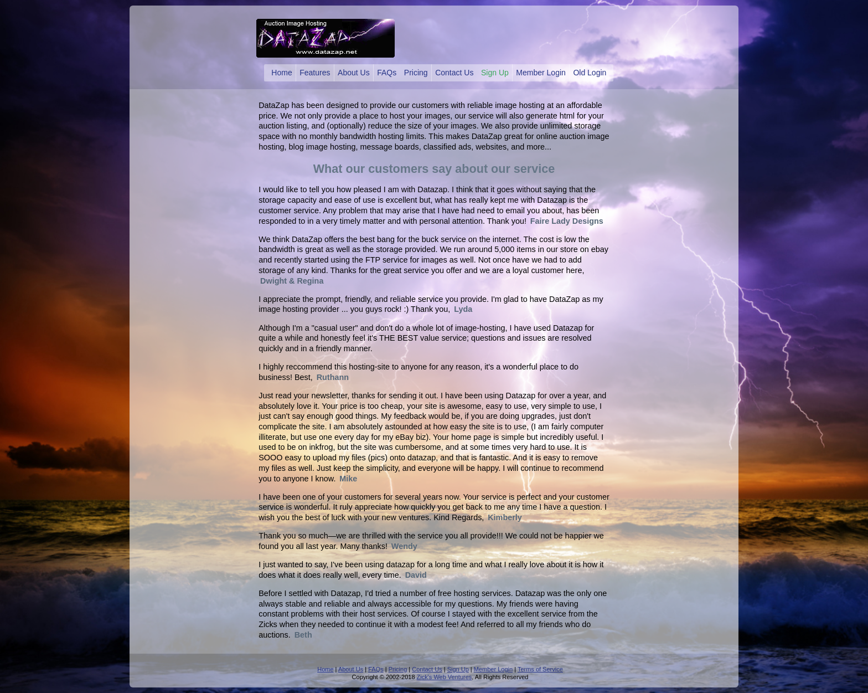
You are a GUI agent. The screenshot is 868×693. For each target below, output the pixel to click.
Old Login (589, 72)
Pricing (416, 72)
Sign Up (495, 72)
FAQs (386, 72)
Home (281, 72)
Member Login (541, 72)
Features (314, 72)
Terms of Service (540, 669)
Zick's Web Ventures (444, 677)
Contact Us (454, 72)
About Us (354, 72)
